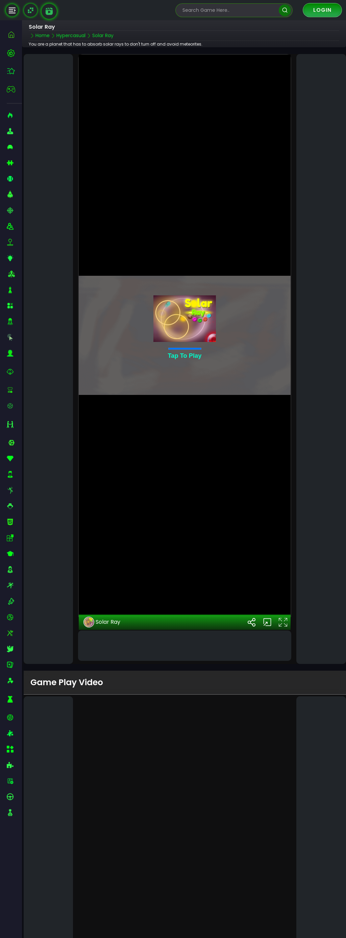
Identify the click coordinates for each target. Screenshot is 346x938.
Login (322, 10)
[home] (14, 35)
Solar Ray (101, 590)
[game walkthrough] (49, 11)
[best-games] (14, 53)
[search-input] (229, 10)
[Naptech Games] (30, 10)
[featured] (14, 71)
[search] (285, 10)
